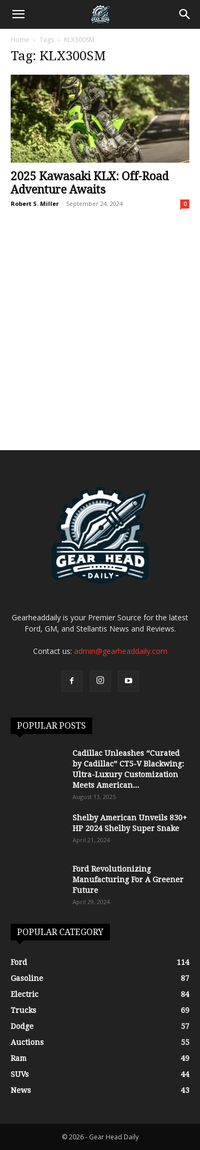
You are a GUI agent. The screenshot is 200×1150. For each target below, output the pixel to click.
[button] (18, 14)
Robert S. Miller (35, 203)
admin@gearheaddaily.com (120, 651)
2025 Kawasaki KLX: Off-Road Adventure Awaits (90, 183)
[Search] (185, 14)
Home (20, 39)
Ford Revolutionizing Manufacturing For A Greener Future (128, 880)
